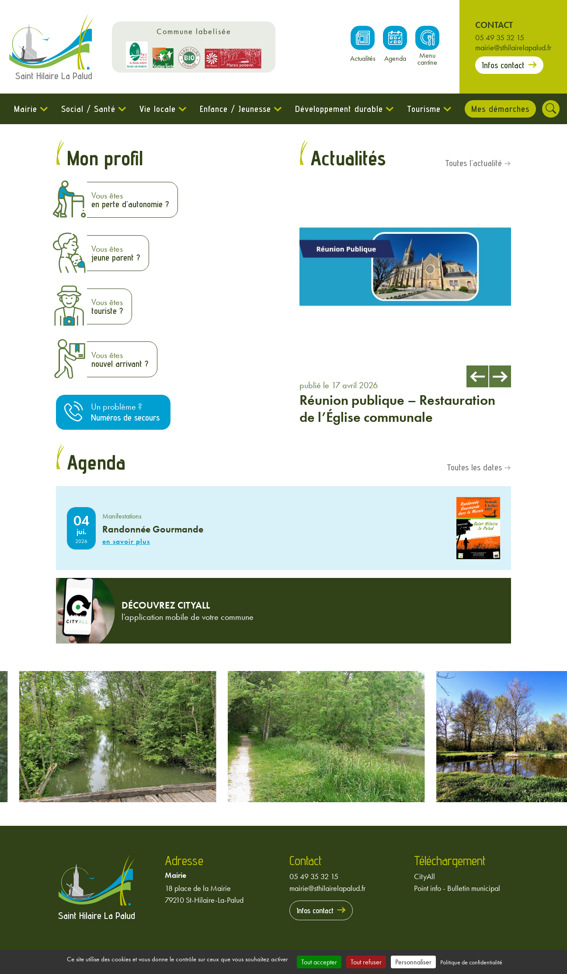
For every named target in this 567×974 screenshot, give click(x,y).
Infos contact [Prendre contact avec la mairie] (503, 65)
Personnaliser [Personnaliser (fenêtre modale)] (413, 962)
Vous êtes (130, 199)
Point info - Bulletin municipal (457, 889)
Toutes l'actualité (473, 163)
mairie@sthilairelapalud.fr (513, 47)
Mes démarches (500, 109)
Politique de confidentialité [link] (471, 962)
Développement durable (339, 109)
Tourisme (424, 109)
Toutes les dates (474, 468)
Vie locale (157, 109)
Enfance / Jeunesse (235, 109)
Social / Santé (88, 109)
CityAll (424, 877)
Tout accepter (319, 962)
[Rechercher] (551, 109)
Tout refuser (366, 962)
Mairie (25, 109)
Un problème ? (125, 412)
